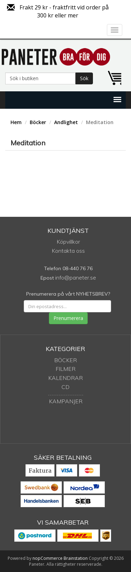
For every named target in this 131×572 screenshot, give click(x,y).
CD (65, 386)
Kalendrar (65, 377)
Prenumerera (68, 318)
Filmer (65, 368)
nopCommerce (47, 558)
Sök (84, 78)
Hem (16, 122)
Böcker (38, 122)
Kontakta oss (68, 250)
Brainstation (76, 558)
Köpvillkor (68, 241)
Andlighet (66, 122)
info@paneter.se (75, 277)
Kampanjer (65, 401)
